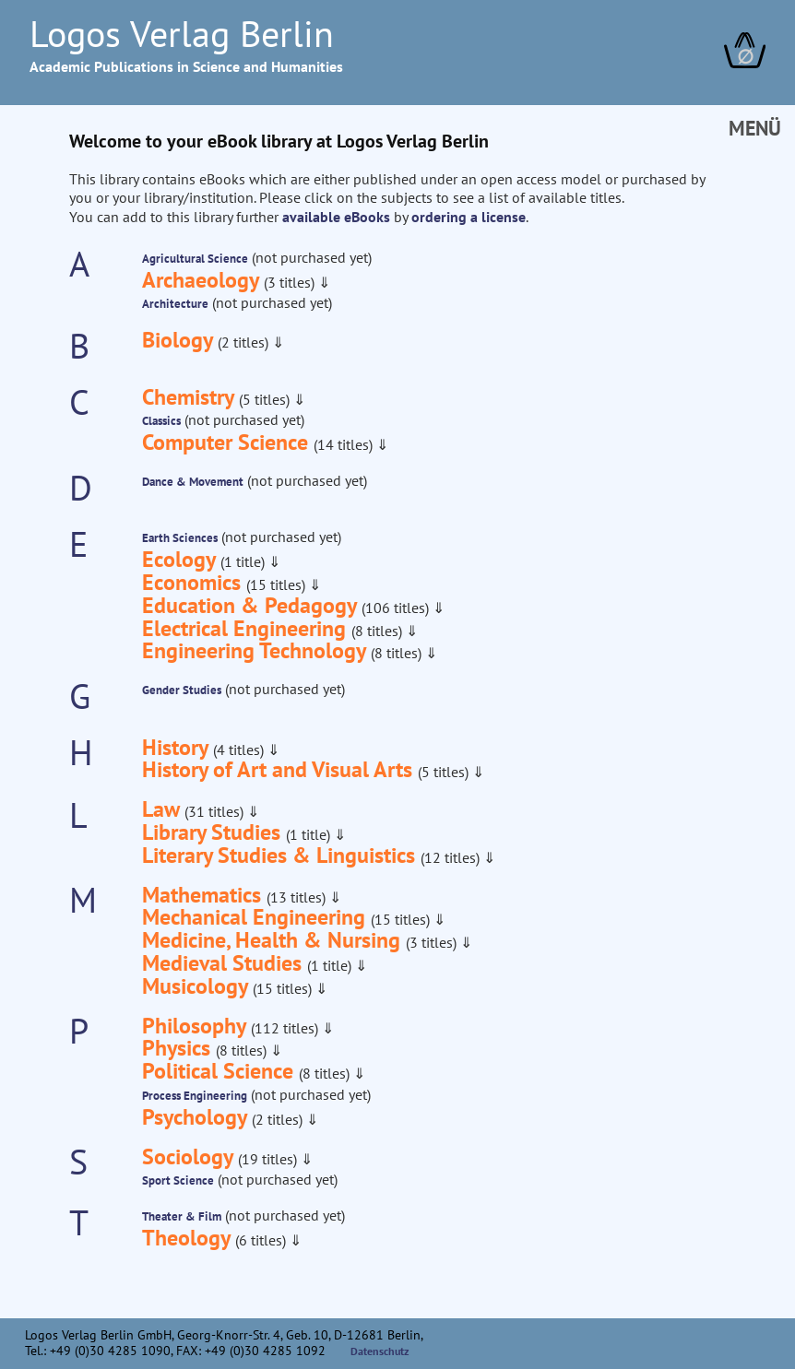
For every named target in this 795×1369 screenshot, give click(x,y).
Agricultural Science (195, 258)
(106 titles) (397, 607)
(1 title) (244, 561)
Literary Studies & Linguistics (281, 855)
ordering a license (468, 216)
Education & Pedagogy (252, 605)
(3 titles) (291, 282)
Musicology (197, 986)
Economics (194, 582)
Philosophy (196, 1025)
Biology (180, 339)
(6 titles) (262, 1240)
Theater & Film (181, 1216)
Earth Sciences (180, 538)
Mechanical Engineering (256, 917)
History (177, 747)
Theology (188, 1237)
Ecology (181, 559)
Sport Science (178, 1180)
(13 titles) (298, 897)
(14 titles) (345, 444)
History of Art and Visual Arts (280, 769)
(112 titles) (286, 1028)
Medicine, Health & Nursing (274, 940)
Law (163, 809)
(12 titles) (452, 857)
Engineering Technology (256, 650)
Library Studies (214, 832)
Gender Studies (181, 690)
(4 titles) (240, 749)
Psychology (197, 1117)
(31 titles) (215, 811)
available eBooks (336, 216)
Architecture (175, 304)
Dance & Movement (192, 482)
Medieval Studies (224, 963)
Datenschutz (379, 1351)
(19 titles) (269, 1159)
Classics (161, 421)
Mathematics (204, 894)
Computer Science (228, 442)
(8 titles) (378, 630)
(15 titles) (277, 584)
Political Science (220, 1070)
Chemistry (190, 397)
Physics (179, 1047)
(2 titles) (245, 342)
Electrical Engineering (246, 628)
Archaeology (203, 280)
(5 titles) (266, 399)
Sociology (190, 1156)
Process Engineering (194, 1095)
